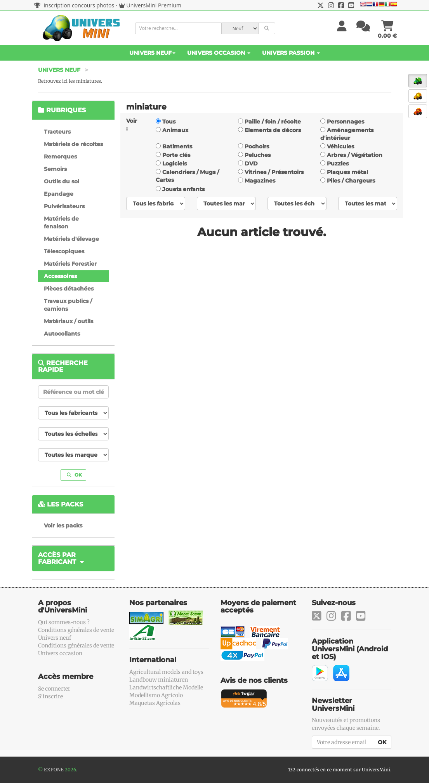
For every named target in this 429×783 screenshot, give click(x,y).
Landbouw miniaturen (158, 679)
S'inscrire (50, 696)
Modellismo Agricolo (156, 695)
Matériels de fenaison (61, 222)
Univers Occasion (218, 52)
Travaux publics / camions (68, 305)
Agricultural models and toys (166, 671)
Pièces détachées (69, 288)
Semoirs (55, 168)
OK (74, 475)
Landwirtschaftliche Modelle (166, 687)
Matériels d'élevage (71, 238)
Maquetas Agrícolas (155, 702)
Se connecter (54, 688)
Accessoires (60, 276)
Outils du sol (61, 181)
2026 (70, 770)
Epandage (58, 193)
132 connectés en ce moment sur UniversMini (339, 770)
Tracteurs (57, 131)
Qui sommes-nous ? (64, 622)
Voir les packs (63, 525)
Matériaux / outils (68, 321)
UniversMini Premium (154, 5)
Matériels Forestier (70, 263)
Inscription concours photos (74, 5)
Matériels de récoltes (73, 144)
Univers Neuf (152, 52)
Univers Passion (291, 52)
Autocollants (62, 333)
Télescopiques (64, 251)
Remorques (60, 156)
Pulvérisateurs (64, 206)
